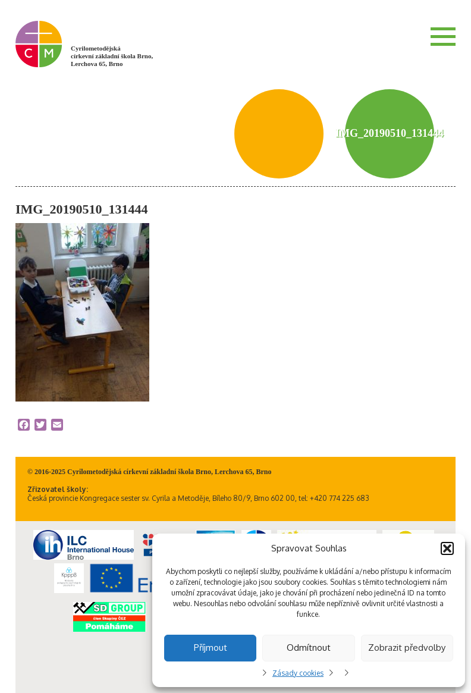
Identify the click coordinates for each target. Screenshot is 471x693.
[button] (447, 548)
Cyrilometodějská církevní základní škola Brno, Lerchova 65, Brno (112, 56)
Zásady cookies (298, 673)
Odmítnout (309, 647)
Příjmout (210, 647)
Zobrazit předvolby (406, 647)
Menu (443, 36)
